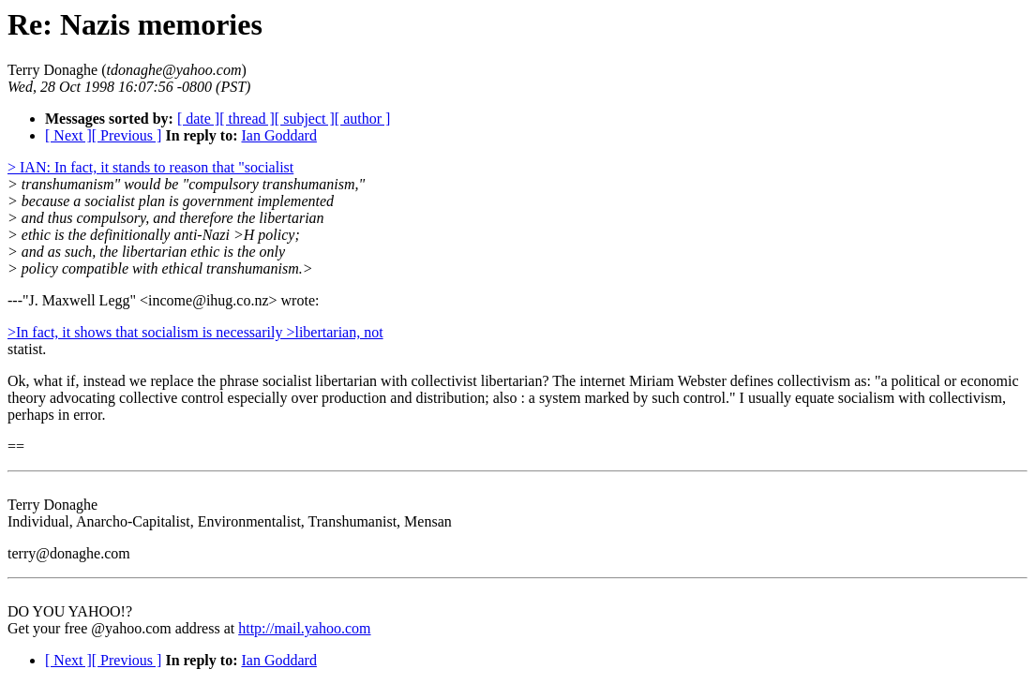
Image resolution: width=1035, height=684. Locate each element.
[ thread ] (247, 118)
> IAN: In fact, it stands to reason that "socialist (150, 167)
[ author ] (363, 118)
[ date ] (198, 118)
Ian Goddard (278, 135)
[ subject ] (305, 118)
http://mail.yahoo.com (304, 628)
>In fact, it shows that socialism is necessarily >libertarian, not (195, 332)
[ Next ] (68, 135)
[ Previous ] (127, 135)
